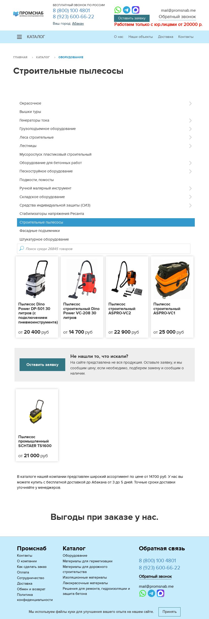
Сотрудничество (30, 578)
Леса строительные (37, 137)
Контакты (186, 37)
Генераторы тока (34, 120)
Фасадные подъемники (40, 230)
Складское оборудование (42, 197)
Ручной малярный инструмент (45, 188)
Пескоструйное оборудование (46, 171)
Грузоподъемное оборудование (48, 128)
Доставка (165, 37)
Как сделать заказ (31, 567)
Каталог (31, 37)
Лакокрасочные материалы (85, 583)
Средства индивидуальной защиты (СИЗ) (55, 205)
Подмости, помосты (37, 180)
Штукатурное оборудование (44, 239)
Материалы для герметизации (87, 561)
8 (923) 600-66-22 (73, 17)
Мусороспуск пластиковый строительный (55, 154)
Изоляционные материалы (85, 577)
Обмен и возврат (31, 589)
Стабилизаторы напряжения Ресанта (52, 213)
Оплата (23, 572)
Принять (169, 612)
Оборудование (75, 555)
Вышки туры (30, 111)
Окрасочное (30, 103)
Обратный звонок (177, 16)
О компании (27, 561)
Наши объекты (140, 37)
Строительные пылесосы (41, 222)
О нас (118, 37)
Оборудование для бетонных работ (51, 162)
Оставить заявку (132, 18)
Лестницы (28, 145)
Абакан (78, 23)
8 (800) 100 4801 (71, 11)
